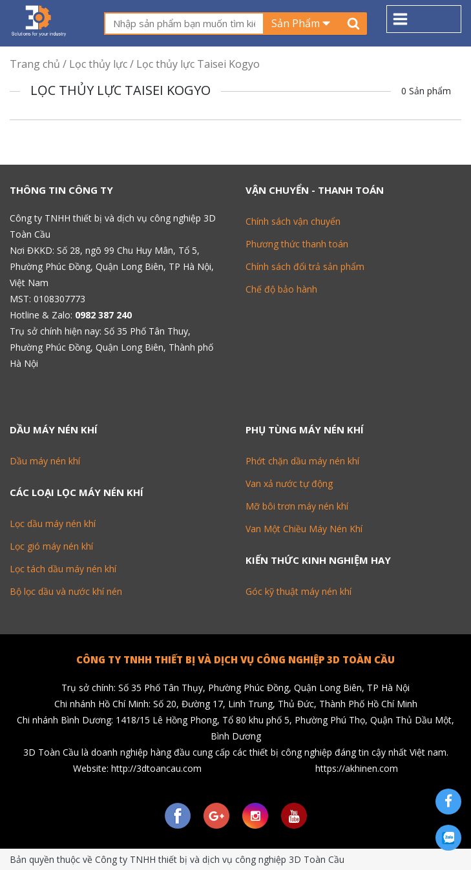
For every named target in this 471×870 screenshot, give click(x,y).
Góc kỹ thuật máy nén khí (298, 591)
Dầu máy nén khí (45, 461)
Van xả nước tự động (289, 483)
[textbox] (184, 23)
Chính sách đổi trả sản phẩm (305, 266)
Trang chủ (35, 64)
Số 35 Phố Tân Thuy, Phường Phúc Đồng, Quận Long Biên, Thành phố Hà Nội (111, 347)
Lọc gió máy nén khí (51, 546)
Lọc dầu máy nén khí (53, 523)
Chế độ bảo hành (281, 289)
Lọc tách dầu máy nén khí (63, 569)
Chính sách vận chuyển (293, 221)
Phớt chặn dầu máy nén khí (302, 461)
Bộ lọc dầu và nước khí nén (66, 591)
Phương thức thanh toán (297, 244)
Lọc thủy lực (98, 64)
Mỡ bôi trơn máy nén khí (297, 506)
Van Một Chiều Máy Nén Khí (304, 529)
